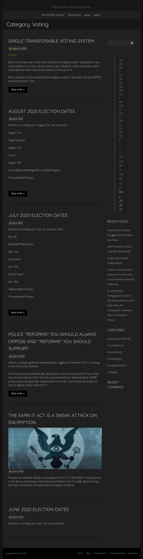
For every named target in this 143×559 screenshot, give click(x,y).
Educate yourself (116, 338)
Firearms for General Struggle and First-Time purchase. (119, 235)
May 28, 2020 (121, 201)
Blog (87, 15)
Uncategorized (115, 365)
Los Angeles (113, 345)
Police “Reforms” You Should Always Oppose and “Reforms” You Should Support (52, 341)
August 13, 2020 (19, 48)
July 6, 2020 (17, 119)
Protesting (112, 358)
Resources (74, 15)
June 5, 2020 (17, 471)
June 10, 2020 (18, 356)
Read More (17, 89)
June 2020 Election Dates (38, 509)
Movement (113, 352)
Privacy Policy (100, 553)
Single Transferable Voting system (51, 41)
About (97, 15)
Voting (110, 372)
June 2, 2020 (17, 517)
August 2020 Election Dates (41, 111)
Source (12, 55)
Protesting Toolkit (53, 15)
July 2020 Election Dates (37, 215)
